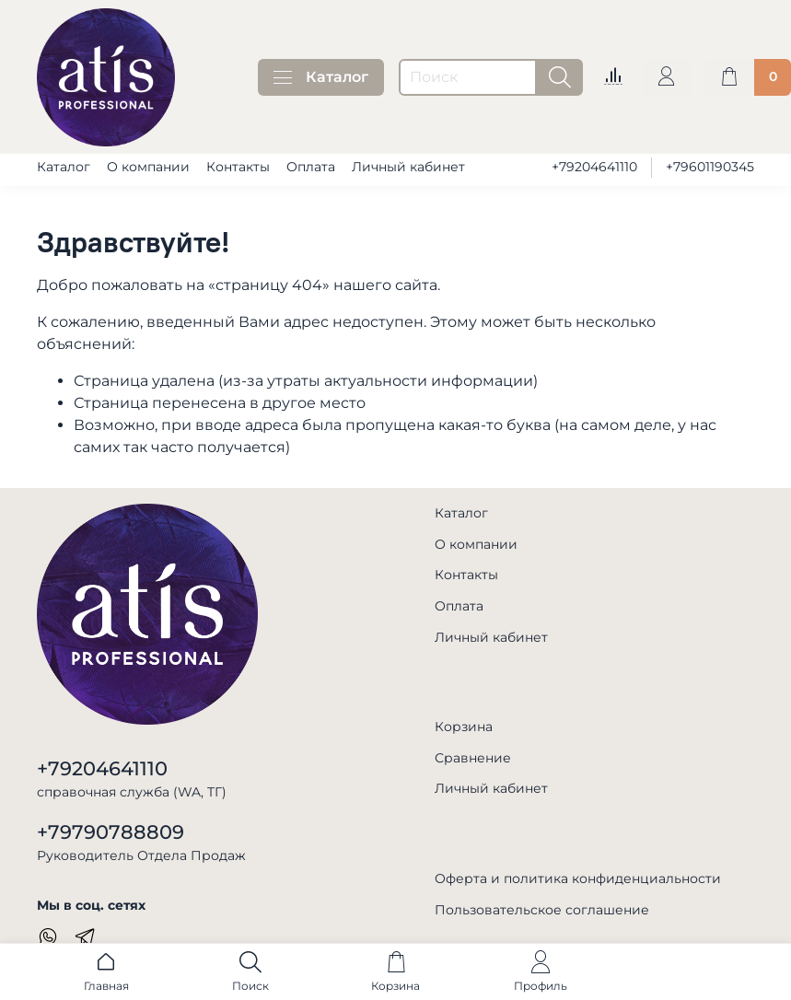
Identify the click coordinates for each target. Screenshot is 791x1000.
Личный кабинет (408, 166)
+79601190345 (710, 166)
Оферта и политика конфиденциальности (578, 878)
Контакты (238, 166)
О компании (148, 166)
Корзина (464, 726)
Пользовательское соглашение (542, 909)
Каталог (320, 77)
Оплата (310, 166)
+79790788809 (110, 831)
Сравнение (473, 758)
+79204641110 (594, 166)
